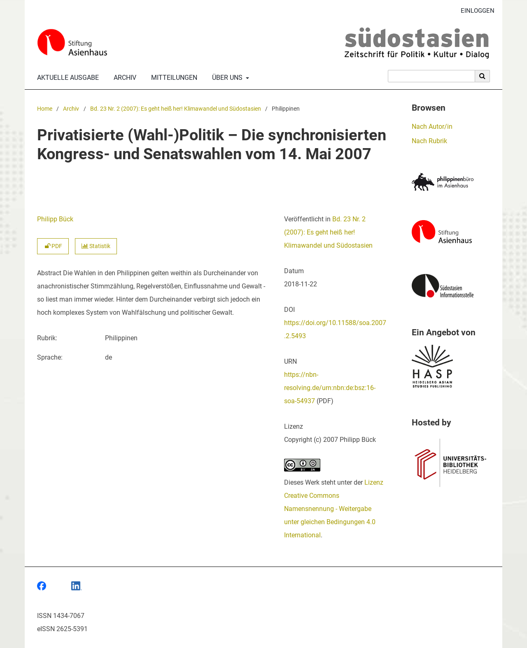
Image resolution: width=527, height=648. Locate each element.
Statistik (96, 246)
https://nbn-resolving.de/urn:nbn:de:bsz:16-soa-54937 (329, 388)
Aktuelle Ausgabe (66, 77)
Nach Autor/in (432, 126)
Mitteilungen (172, 77)
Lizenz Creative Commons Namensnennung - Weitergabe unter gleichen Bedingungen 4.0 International (333, 508)
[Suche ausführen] (482, 76)
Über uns (226, 77)
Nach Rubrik (429, 141)
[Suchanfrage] (431, 76)
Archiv (123, 77)
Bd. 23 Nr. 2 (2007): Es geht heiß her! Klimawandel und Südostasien (175, 108)
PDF (53, 246)
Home (44, 108)
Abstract (49, 273)
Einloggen (474, 11)
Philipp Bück (55, 219)
